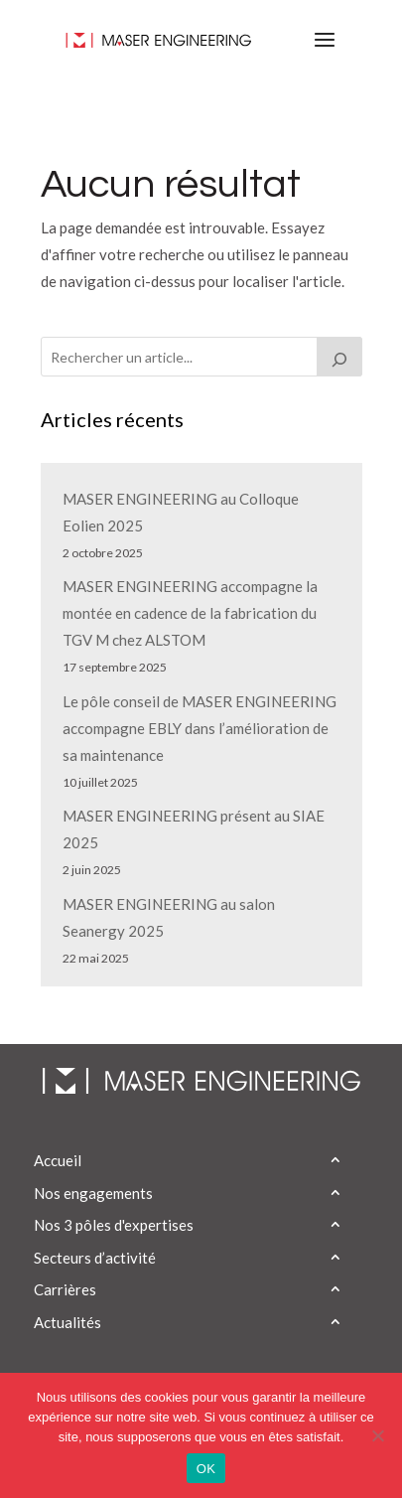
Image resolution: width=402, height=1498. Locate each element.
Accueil (57, 1160)
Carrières (65, 1289)
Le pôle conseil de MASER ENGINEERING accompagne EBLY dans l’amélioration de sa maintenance (199, 728)
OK (206, 1468)
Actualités (67, 1322)
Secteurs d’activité (95, 1258)
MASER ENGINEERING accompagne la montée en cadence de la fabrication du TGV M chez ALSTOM (190, 613)
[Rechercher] (339, 356)
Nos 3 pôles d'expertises (114, 1225)
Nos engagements (93, 1193)
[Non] (377, 1435)
